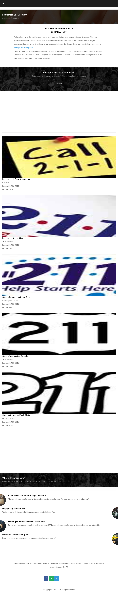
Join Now (59, 83)
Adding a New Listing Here (23, 48)
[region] (59, 113)
